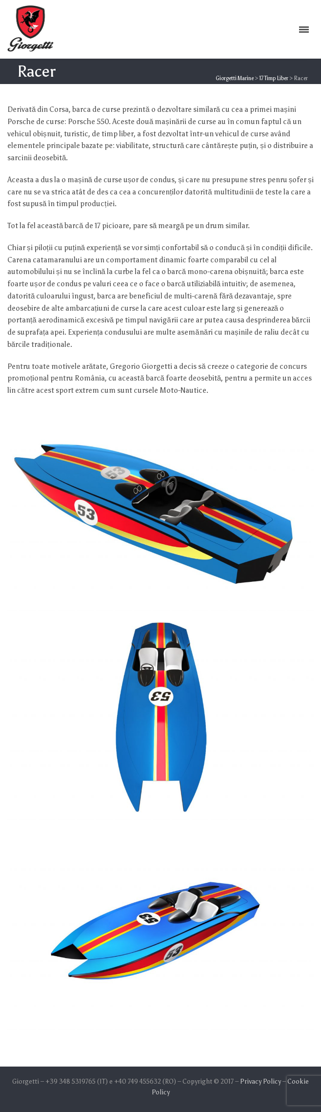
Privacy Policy (260, 1081)
